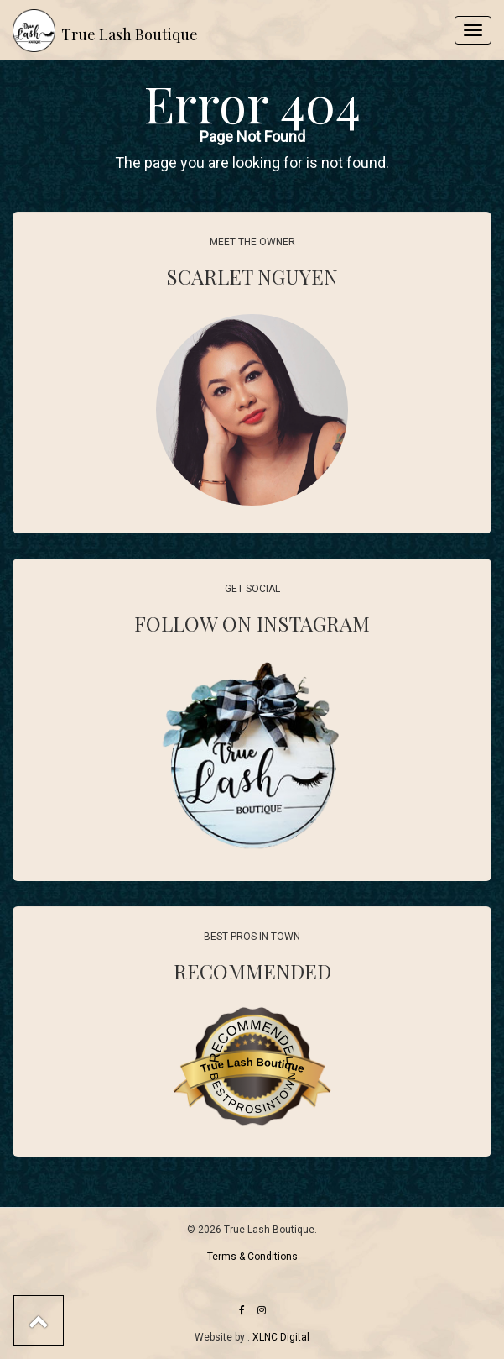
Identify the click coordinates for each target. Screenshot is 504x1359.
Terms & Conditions (252, 1256)
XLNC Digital (280, 1337)
